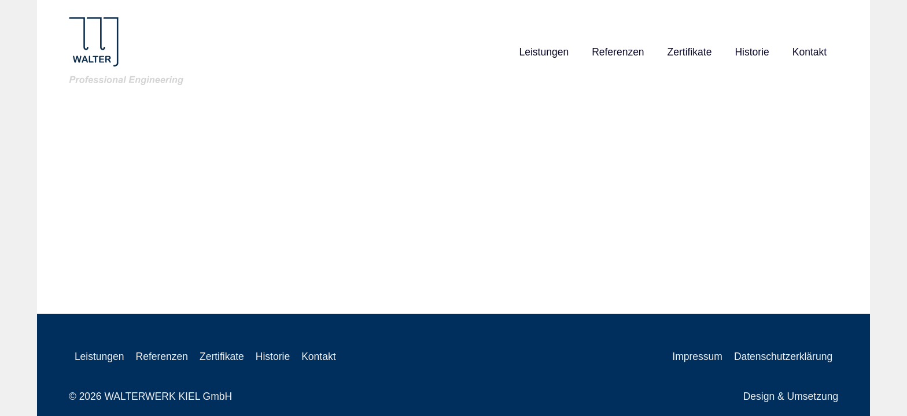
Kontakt (809, 52)
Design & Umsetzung (790, 396)
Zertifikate (690, 52)
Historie (752, 52)
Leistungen (544, 52)
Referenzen (618, 52)
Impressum (697, 356)
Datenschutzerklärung (783, 356)
